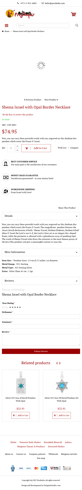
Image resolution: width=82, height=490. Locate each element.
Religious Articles (69, 454)
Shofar (13, 442)
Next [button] (60, 363)
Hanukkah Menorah (53, 442)
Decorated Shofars (56, 446)
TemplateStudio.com (52, 485)
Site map (41, 458)
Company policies (37, 454)
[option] (20, 395)
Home (7, 31)
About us (9, 454)
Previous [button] (57, 363)
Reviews (9, 280)
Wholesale (53, 454)
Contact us (21, 454)
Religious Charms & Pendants (31, 446)
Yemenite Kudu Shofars (30, 442)
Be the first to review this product (18, 115)
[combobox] (42, 25)
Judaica (68, 442)
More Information (15, 252)
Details (9, 216)
